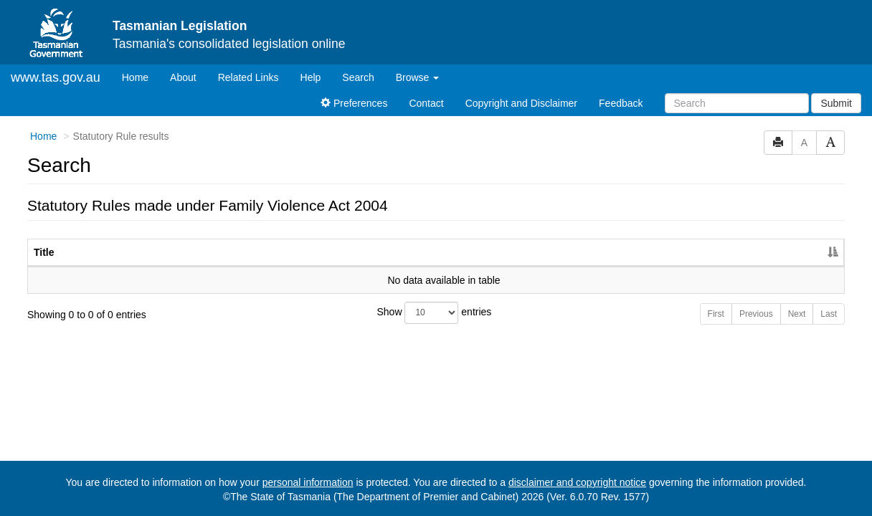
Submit (836, 103)
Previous (756, 314)
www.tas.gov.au (55, 77)
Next (797, 314)
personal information (308, 482)
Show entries (434, 313)
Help (310, 77)
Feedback (621, 103)
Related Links (248, 77)
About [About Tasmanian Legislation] (183, 77)
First (716, 314)
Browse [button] (418, 77)
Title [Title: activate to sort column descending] (44, 252)
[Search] (737, 103)
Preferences (354, 103)
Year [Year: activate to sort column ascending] (728, 252)
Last (828, 314)
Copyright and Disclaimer (521, 103)
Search (358, 77)
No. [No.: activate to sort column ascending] (663, 252)
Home (140, 76)
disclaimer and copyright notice (577, 482)
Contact (426, 103)
